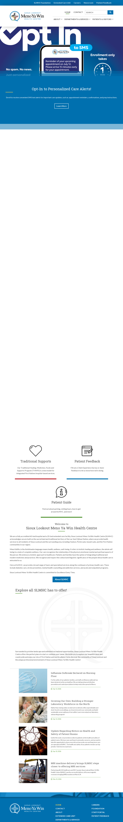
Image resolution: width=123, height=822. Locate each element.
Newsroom (88, 3)
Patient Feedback (103, 3)
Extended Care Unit (62, 3)
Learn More (61, 106)
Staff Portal (98, 812)
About (57, 19)
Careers (77, 3)
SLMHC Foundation (42, 3)
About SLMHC (61, 579)
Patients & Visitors (102, 19)
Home (67, 12)
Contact (78, 12)
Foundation (98, 808)
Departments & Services (76, 19)
